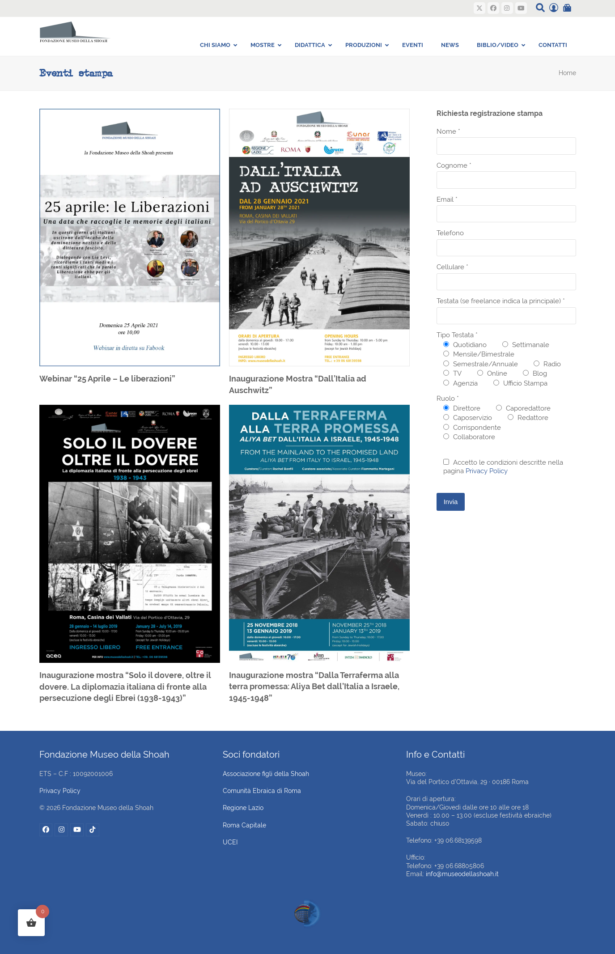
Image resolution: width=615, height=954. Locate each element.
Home (567, 72)
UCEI (230, 842)
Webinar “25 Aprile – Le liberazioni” (107, 378)
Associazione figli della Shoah (266, 773)
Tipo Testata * (457, 335)
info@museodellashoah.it (462, 874)
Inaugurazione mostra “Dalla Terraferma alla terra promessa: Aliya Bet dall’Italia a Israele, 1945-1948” (314, 686)
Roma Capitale (244, 825)
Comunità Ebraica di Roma (262, 790)
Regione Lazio (243, 807)
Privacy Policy (487, 471)
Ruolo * (448, 398)
